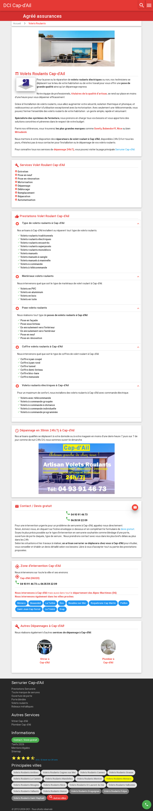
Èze (62, 603)
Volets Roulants (37, 23)
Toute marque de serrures (25, 692)
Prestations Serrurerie (23, 688)
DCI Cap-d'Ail (17, 5)
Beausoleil (35, 603)
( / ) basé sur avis (47, 760)
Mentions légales (20, 747)
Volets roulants (19, 703)
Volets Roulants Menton (89, 778)
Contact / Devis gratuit (25, 739)
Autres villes (57, 797)
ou (47, 583)
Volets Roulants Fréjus (115, 791)
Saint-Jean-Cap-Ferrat (28, 609)
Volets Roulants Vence (55, 791)
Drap (62, 609)
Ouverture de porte (21, 695)
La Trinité (50, 609)
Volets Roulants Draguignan (85, 791)
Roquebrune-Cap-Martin (103, 603)
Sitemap (16, 751)
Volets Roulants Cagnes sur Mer (59, 772)
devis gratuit (127, 529)
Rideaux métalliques (22, 706)
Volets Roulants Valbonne (122, 784)
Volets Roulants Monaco (118, 778)
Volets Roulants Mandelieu (59, 778)
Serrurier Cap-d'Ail (125, 149)
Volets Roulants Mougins (26, 784)
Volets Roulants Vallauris (26, 791)
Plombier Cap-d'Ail (21, 724)
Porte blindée (18, 699)
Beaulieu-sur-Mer (77, 603)
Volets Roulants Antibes (26, 772)
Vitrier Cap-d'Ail (19, 721)
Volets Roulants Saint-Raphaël (29, 798)
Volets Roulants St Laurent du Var (87, 784)
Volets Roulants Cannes (92, 772)
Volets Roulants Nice (54, 784)
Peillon (123, 603)
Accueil (17, 23)
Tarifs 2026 (17, 744)
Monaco (21, 603)
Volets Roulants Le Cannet (27, 778)
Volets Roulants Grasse (121, 772)
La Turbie (50, 603)
